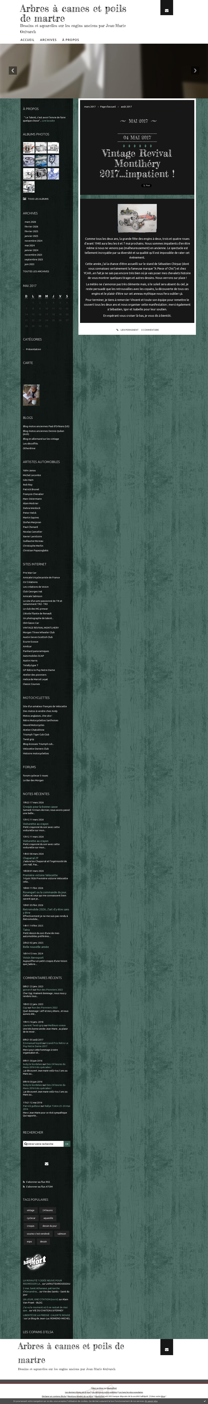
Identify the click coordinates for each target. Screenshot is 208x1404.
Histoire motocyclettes (36, 753)
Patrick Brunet (31, 489)
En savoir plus (151, 1401)
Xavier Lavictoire (32, 536)
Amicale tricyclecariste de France (41, 577)
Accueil (28, 39)
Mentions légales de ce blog (80, 1396)
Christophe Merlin (33, 545)
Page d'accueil (108, 106)
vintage (30, 1210)
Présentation (33, 349)
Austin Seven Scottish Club (38, 637)
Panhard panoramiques (36, 651)
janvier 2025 (31, 236)
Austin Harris (30, 660)
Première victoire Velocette (40, 875)
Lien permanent (127, 330)
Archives (48, 39)
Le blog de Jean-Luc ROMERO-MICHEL (49, 1318)
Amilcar (27, 646)
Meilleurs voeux (57, 1025)
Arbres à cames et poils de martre (73, 13)
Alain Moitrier (30, 503)
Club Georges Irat (32, 591)
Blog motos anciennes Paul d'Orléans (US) (46, 426)
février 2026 (31, 226)
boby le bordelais (32, 1064)
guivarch (27, 989)
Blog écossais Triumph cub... (38, 744)
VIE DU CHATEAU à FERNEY (48, 1310)
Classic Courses (31, 684)
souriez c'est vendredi (38, 1233)
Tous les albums (38, 198)
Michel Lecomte (32, 475)
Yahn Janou (29, 470)
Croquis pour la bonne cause (40, 806)
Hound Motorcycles (33, 725)
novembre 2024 (33, 240)
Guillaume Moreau (33, 541)
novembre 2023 (33, 254)
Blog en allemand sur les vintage (41, 438)
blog (163, 1396)
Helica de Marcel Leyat (35, 679)
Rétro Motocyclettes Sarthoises (40, 720)
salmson (62, 1233)
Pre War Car (29, 572)
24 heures (48, 1210)
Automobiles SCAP (33, 655)
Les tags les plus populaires (131, 1392)
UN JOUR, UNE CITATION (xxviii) (40, 1299)
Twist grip (28, 739)
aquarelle (48, 1218)
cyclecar (31, 1218)
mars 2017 (90, 106)
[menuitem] (27, 39)
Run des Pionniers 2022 (50, 989)
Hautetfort (112, 1388)
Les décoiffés (30, 443)
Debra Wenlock (31, 508)
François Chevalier (33, 494)
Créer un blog (97, 1388)
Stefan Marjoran (32, 522)
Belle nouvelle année (36, 946)
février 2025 (31, 231)
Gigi (25, 1007)
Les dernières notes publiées (104, 1392)
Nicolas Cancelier (32, 531)
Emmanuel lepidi (32, 1043)
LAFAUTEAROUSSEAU (58, 1283)
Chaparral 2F (30, 858)
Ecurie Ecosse (30, 641)
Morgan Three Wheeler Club (39, 632)
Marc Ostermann (32, 498)
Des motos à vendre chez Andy (40, 711)
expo (29, 1241)
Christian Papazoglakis (35, 550)
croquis (30, 1226)
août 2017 (126, 106)
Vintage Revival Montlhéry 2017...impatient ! (137, 163)
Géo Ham (28, 479)
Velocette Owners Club (36, 748)
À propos (70, 39)
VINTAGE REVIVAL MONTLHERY (41, 627)
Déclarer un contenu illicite (54, 1396)
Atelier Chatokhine (33, 729)
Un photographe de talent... (38, 618)
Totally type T (30, 665)
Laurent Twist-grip (33, 1025)
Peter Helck (29, 512)
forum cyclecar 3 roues (35, 775)
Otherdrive (29, 448)
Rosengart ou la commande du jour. (45, 892)
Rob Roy (27, 484)
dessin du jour (50, 1226)
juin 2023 (29, 264)
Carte (28, 363)
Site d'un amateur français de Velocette (45, 706)
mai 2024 (30, 245)
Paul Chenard (30, 527)
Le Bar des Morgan (33, 780)
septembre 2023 (34, 259)
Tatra (26, 929)
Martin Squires (31, 517)
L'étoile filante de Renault (37, 613)
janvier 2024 (31, 250)
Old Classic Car (31, 623)
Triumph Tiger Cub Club (36, 734)
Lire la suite (48, 120)
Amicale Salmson (32, 596)
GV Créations (30, 582)
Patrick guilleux (31, 1106)
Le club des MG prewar (35, 608)
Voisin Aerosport (33, 957)
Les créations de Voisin (36, 586)
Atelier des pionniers (34, 674)
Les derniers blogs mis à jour (77, 1392)
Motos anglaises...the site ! (37, 715)
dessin (43, 1241)
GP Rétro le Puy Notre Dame (39, 670)
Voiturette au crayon (35, 823)
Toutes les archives (36, 271)
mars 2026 (30, 221)
